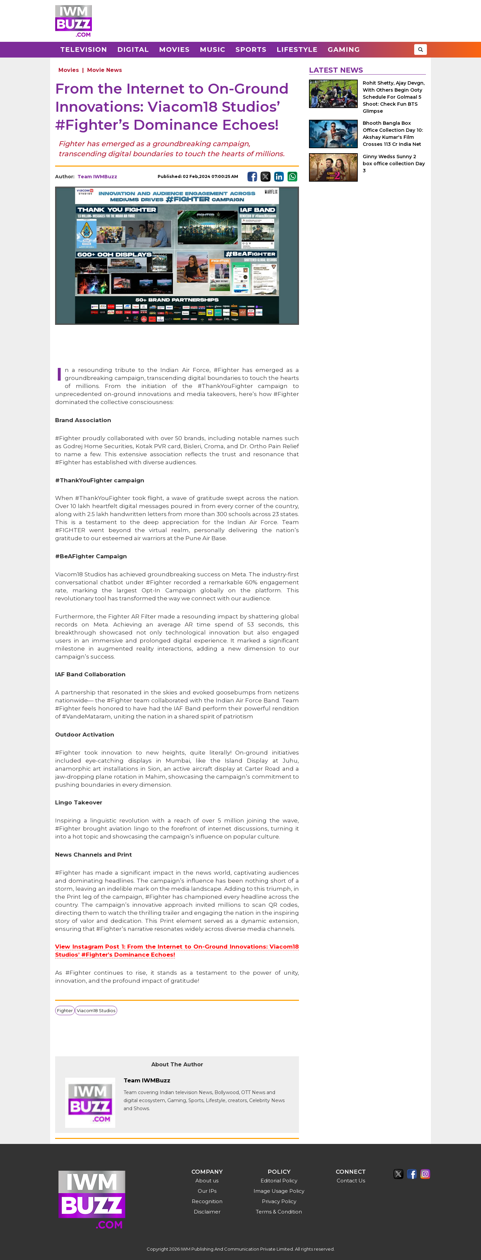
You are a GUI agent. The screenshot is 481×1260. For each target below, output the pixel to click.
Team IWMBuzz (97, 177)
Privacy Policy (279, 1201)
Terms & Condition (279, 1211)
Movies (174, 49)
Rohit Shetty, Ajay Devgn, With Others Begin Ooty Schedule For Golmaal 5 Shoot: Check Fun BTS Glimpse (394, 97)
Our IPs (207, 1191)
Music (212, 49)
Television (83, 49)
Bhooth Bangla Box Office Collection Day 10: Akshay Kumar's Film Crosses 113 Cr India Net (393, 133)
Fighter (65, 1010)
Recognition (207, 1201)
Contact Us (351, 1180)
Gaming (344, 49)
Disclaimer (207, 1211)
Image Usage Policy (279, 1191)
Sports (251, 49)
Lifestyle (297, 49)
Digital (133, 49)
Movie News (104, 70)
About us (206, 1180)
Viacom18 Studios (96, 1010)
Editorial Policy (279, 1180)
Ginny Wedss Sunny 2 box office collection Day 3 (394, 164)
